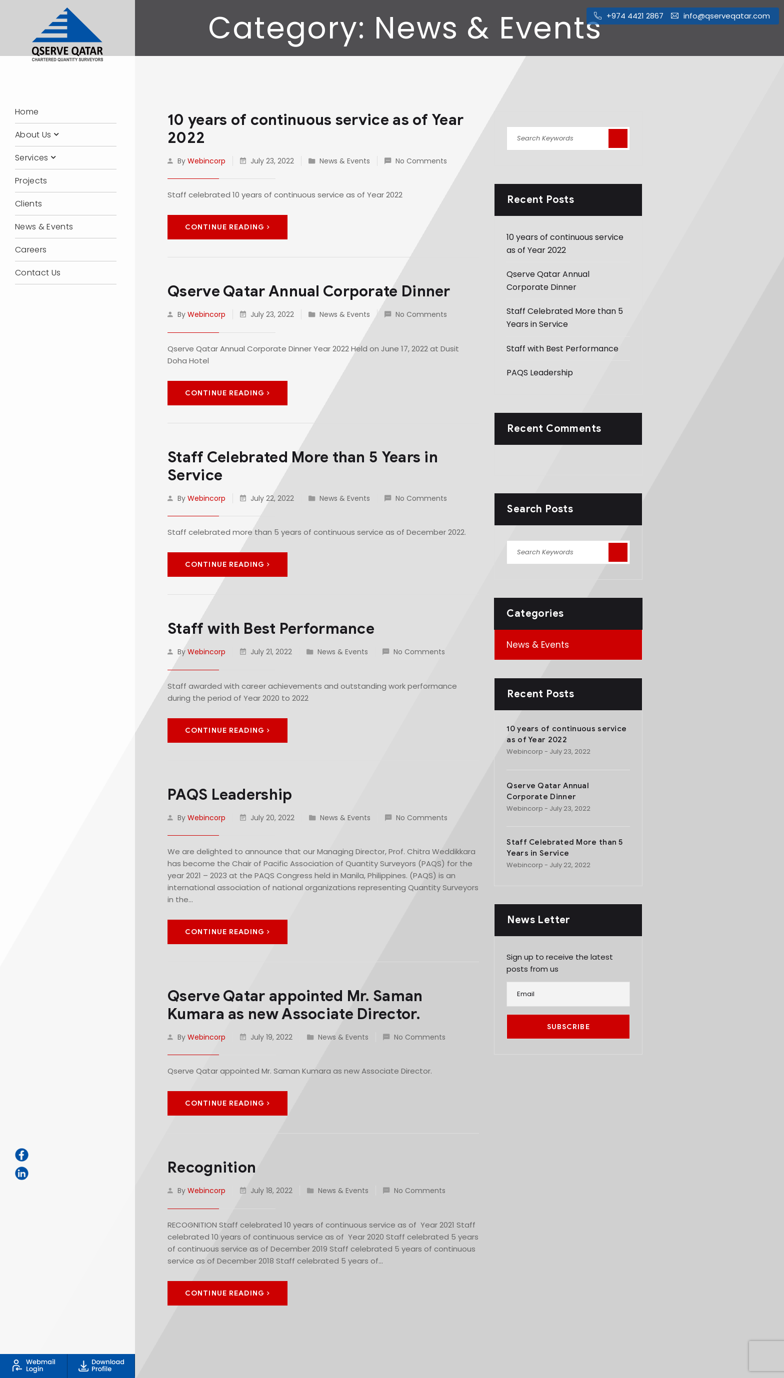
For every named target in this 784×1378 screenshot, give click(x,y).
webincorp (207, 161)
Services (31, 157)
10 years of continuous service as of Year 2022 (316, 128)
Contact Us (37, 272)
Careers (30, 249)
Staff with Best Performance (271, 628)
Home (26, 111)
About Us (33, 134)
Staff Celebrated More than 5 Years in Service (303, 466)
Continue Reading (227, 227)
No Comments (421, 161)
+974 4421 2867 (635, 15)
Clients (28, 203)
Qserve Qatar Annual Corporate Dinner (309, 291)
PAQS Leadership (230, 794)
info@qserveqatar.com (727, 15)
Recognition (212, 1167)
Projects (31, 180)
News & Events (44, 226)
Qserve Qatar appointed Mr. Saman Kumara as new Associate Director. (295, 1005)
